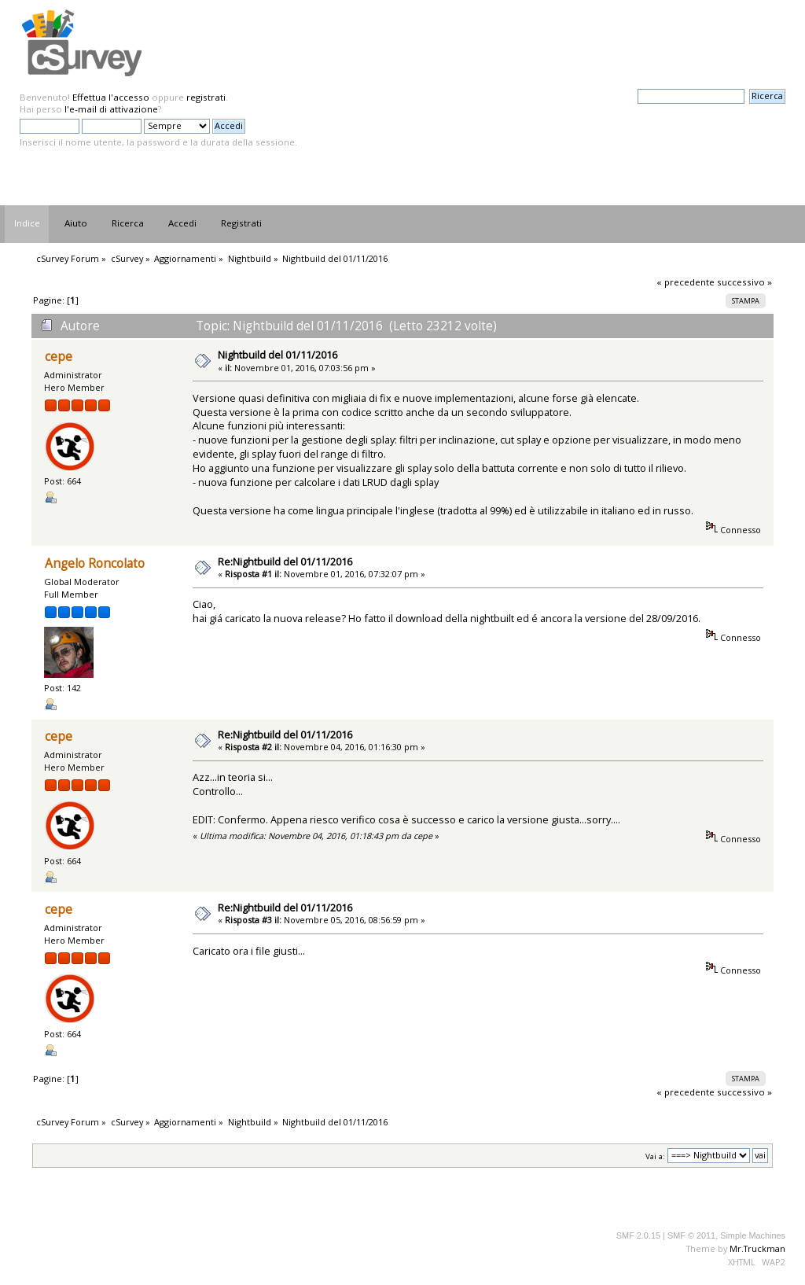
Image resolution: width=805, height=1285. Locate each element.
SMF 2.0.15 (638, 1235)
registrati (206, 97)
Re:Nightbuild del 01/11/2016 (285, 561)
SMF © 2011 (691, 1235)
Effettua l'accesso (110, 97)
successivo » (744, 282)
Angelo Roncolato (95, 563)
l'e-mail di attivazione (111, 109)
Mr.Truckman (757, 1248)
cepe (58, 356)
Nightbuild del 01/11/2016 (277, 355)
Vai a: (655, 1156)
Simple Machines (752, 1235)
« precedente (685, 282)
